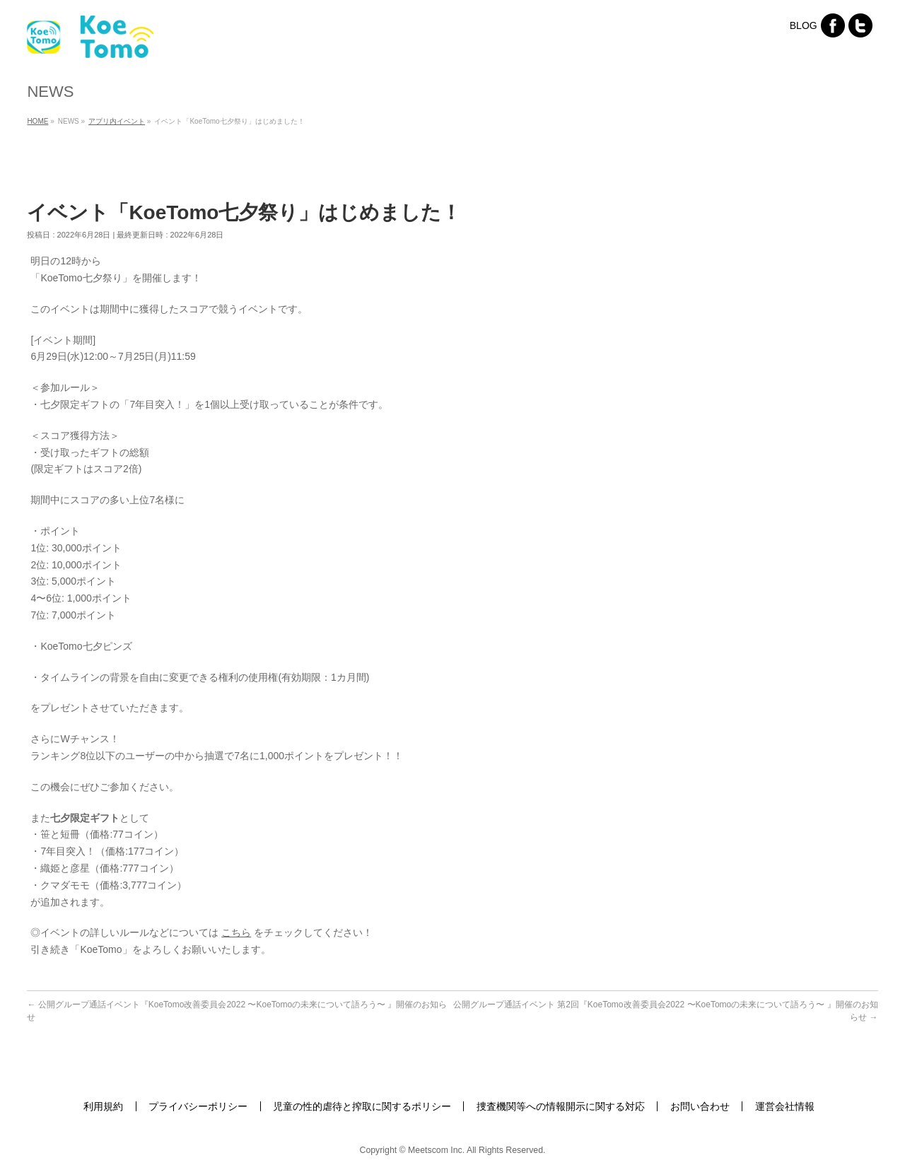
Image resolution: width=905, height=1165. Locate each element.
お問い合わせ (700, 1106)
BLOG (803, 25)
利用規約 (103, 1106)
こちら (236, 932)
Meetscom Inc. (436, 1150)
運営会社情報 (784, 1106)
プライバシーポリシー (197, 1106)
